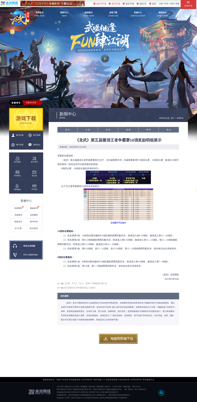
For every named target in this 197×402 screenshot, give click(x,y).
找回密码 (19, 207)
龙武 (152, 4)
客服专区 (18, 221)
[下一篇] (60, 288)
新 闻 (128, 130)
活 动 (108, 130)
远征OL (142, 4)
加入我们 (76, 387)
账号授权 (17, 160)
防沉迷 (34, 173)
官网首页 (39, 12)
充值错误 (18, 215)
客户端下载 (118, 339)
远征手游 (128, 4)
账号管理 (34, 160)
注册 (161, 4)
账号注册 (17, 135)
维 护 (148, 130)
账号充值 (17, 145)
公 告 (88, 130)
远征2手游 (100, 4)
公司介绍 (60, 387)
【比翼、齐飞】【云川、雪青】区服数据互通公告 (85, 283)
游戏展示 (89, 12)
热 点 (169, 130)
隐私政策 (100, 387)
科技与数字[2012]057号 (109, 392)
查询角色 (17, 173)
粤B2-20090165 (99, 389)
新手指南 (34, 135)
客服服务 (84, 387)
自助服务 (34, 215)
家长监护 (92, 387)
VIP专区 (34, 187)
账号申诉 (34, 221)
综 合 (67, 130)
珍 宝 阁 (18, 228)
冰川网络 (9, 3)
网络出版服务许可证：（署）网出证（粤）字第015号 (126, 389)
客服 (177, 4)
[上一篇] (60, 283)
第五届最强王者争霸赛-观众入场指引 (80, 288)
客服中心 (138, 12)
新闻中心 (64, 12)
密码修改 (17, 187)
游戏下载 (113, 12)
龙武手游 (114, 4)
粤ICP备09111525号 (64, 389)
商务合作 (68, 387)
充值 (172, 4)
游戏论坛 (162, 12)
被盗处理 (34, 207)
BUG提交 (34, 228)
